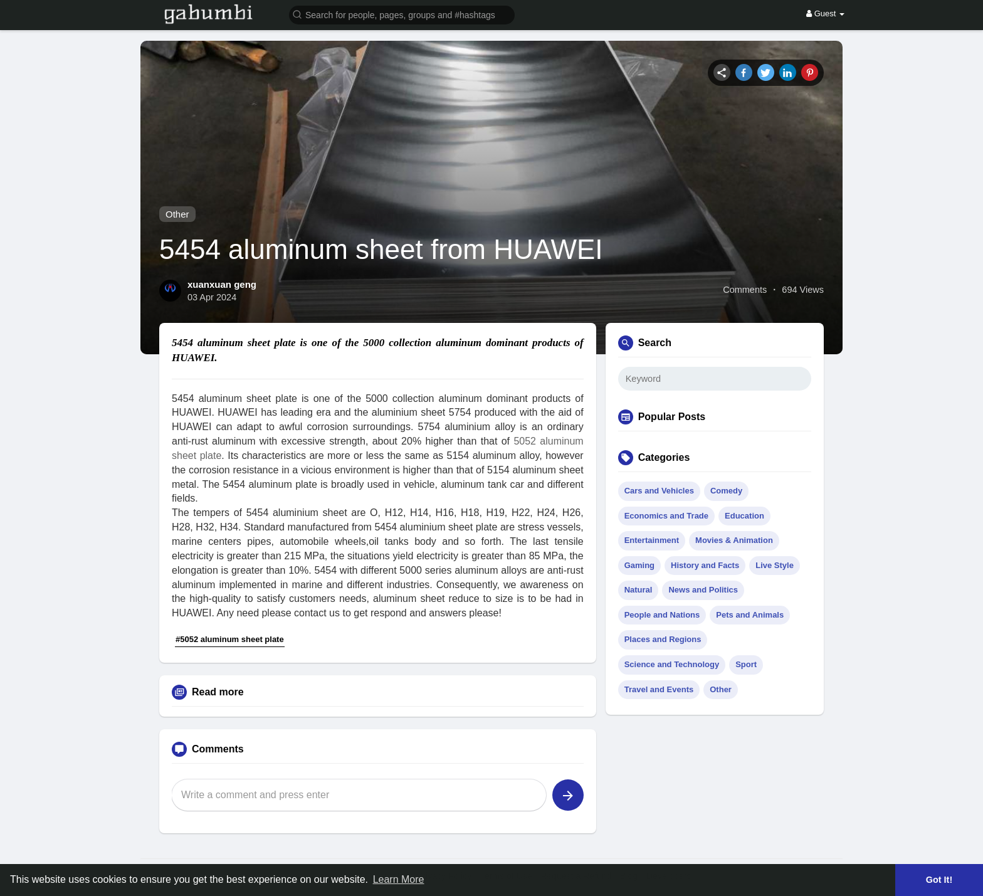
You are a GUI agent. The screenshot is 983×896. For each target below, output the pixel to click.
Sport (746, 664)
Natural (638, 589)
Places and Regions (663, 639)
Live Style (774, 565)
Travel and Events (659, 689)
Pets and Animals (750, 614)
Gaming (639, 565)
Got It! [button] (939, 880)
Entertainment (651, 540)
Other (177, 214)
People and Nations (662, 614)
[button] (402, 14)
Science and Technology (671, 664)
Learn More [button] (398, 879)
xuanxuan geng (221, 284)
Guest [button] (825, 13)
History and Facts (705, 565)
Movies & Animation (734, 540)
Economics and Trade (666, 515)
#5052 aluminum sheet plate (230, 639)
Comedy (726, 490)
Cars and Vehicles (659, 490)
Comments (745, 290)
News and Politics (703, 589)
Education (744, 515)
